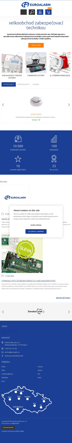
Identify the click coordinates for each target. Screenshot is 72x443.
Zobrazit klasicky (8, 427)
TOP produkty (8, 84)
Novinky (36, 84)
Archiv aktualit (63, 298)
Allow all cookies (48, 228)
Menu (23, 12)
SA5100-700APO (36, 114)
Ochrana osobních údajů (16, 431)
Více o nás (36, 45)
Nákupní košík (48, 12)
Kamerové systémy (36, 75)
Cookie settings (24, 228)
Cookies (4, 431)
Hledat (32, 12)
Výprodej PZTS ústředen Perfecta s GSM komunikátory (28, 281)
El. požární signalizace (60, 75)
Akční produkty (23, 84)
